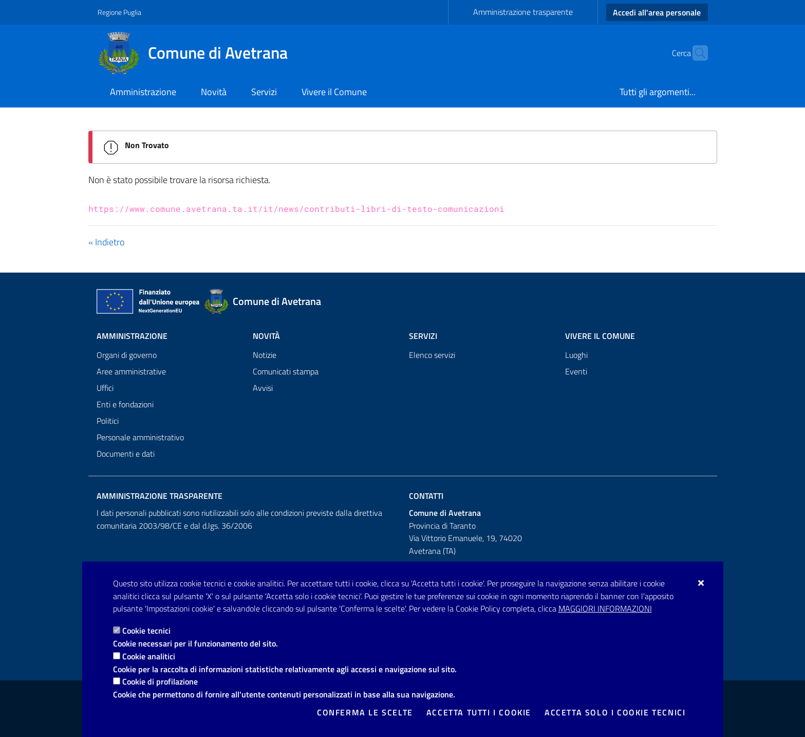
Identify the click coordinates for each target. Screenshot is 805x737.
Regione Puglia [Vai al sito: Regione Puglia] (119, 12)
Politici (108, 421)
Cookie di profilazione (160, 681)
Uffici (105, 388)
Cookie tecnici (146, 630)
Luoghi (576, 355)
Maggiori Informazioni (605, 608)
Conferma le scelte (365, 712)
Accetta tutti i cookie (478, 712)
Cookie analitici (148, 656)
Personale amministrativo (140, 437)
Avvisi (263, 388)
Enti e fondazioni (125, 404)
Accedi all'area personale (657, 12)
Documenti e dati (126, 453)
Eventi (576, 371)
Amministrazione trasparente (523, 12)
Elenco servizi (432, 355)
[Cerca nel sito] (695, 53)
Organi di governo (127, 355)
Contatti (426, 496)
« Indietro (106, 242)
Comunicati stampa (286, 371)
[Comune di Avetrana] (199, 53)
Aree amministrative (131, 371)
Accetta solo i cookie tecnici (615, 712)
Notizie (264, 355)
